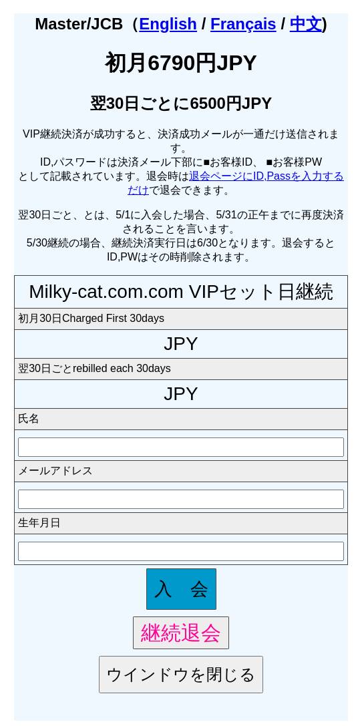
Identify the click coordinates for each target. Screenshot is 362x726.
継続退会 (181, 632)
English (168, 24)
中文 (306, 24)
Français (243, 24)
